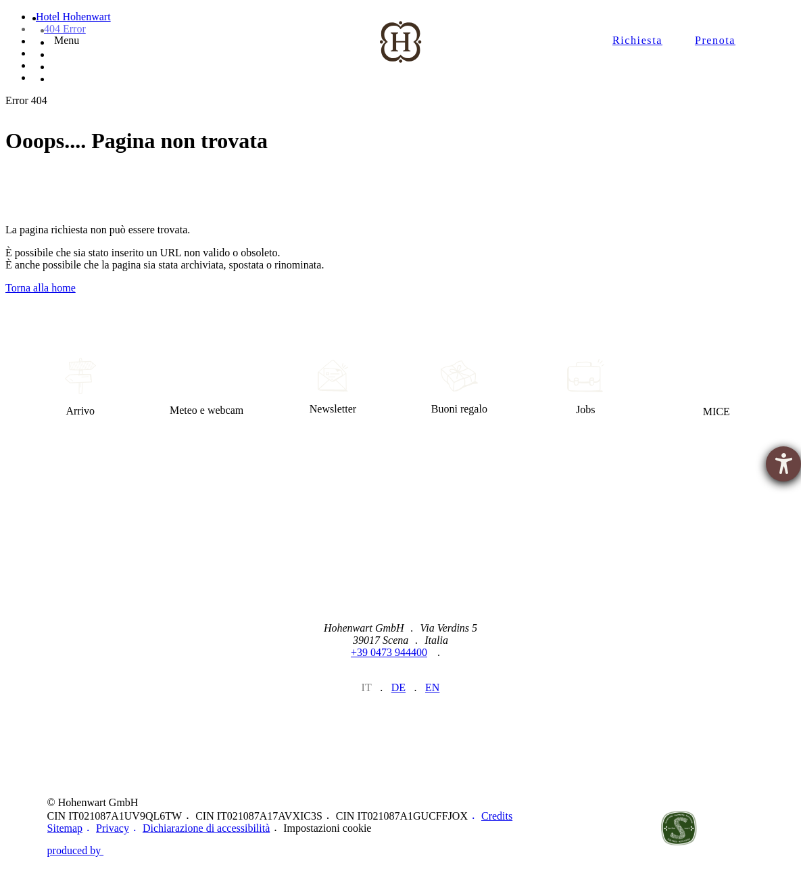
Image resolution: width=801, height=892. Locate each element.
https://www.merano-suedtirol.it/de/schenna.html (622, 828)
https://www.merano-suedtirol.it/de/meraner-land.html (566, 828)
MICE (716, 387)
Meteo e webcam (206, 387)
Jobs (586, 387)
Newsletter (333, 387)
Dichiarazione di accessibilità (206, 828)
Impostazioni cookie (327, 828)
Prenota (715, 40)
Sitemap (64, 828)
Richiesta (637, 40)
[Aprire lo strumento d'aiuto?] (783, 464)
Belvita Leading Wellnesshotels (735, 828)
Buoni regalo (459, 387)
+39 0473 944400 (389, 652)
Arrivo (80, 387)
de (398, 687)
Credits (496, 816)
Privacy (112, 828)
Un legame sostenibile (679, 828)
